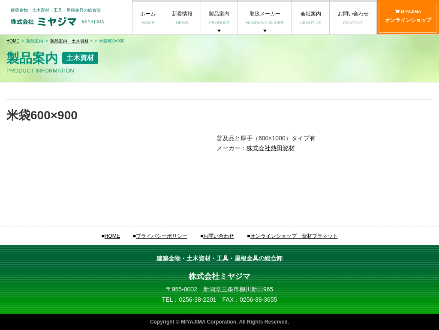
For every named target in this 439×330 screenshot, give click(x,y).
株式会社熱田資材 (271, 148)
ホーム (148, 18)
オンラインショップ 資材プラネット (294, 236)
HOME (12, 41)
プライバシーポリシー (161, 236)
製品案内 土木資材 (69, 41)
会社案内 (311, 18)
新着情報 (182, 18)
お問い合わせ (353, 18)
